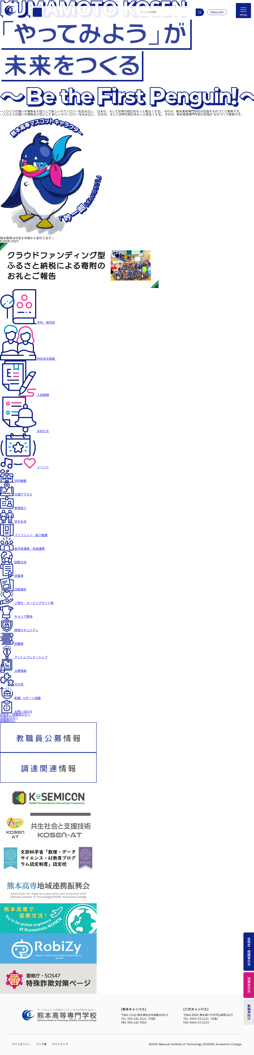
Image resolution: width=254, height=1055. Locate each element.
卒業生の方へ (9, 718)
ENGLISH (217, 12)
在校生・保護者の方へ (15, 715)
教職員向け (7, 721)
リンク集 (41, 1044)
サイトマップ (60, 1044)
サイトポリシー (21, 1044)
